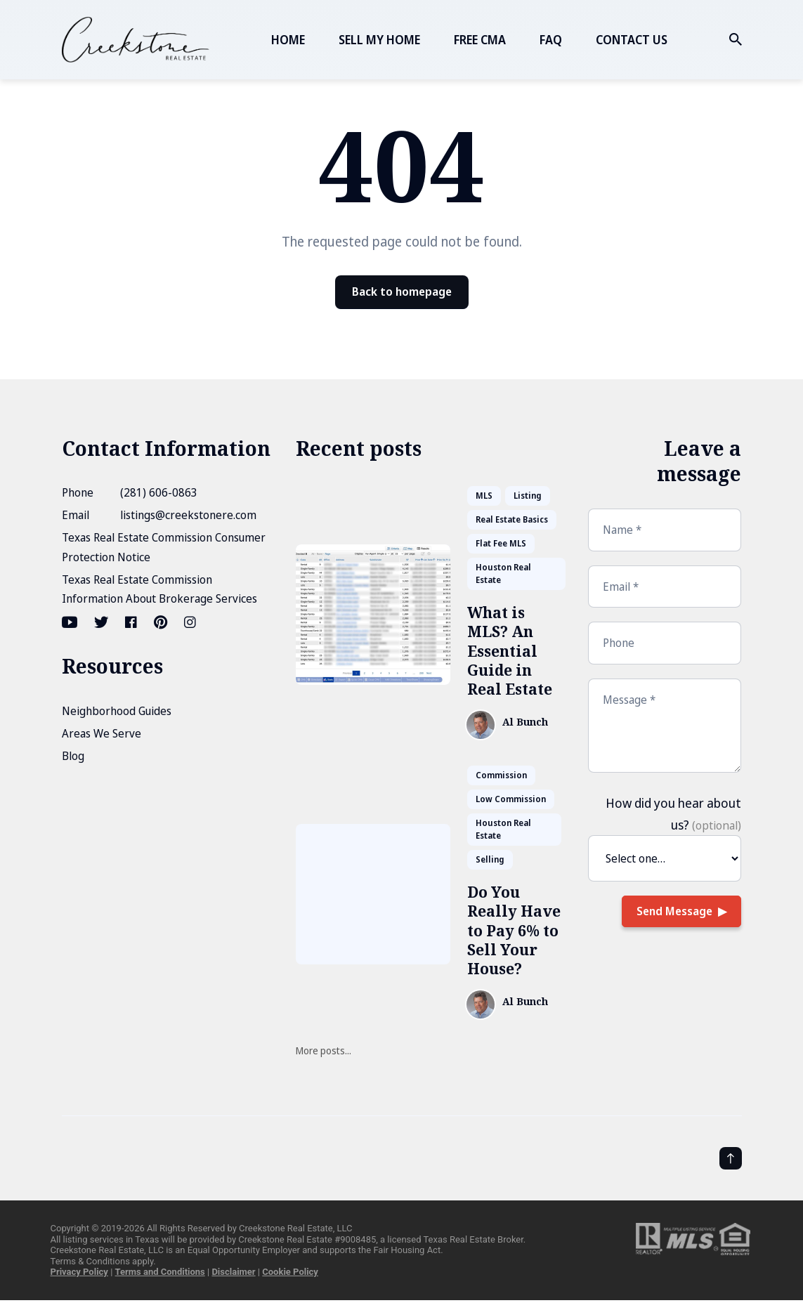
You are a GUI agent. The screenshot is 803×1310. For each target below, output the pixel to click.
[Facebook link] (131, 622)
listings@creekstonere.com (188, 515)
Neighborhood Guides (116, 711)
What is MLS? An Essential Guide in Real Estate (509, 651)
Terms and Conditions (160, 1271)
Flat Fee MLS (501, 543)
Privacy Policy (79, 1271)
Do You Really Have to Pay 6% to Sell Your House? (514, 930)
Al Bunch (525, 722)
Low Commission (511, 799)
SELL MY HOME (379, 40)
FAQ (551, 40)
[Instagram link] (190, 622)
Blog (73, 756)
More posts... (323, 1050)
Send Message (674, 911)
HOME (288, 40)
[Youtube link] (71, 622)
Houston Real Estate (503, 573)
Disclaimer (233, 1271)
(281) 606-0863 (158, 492)
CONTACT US (631, 40)
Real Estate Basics (512, 519)
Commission (501, 775)
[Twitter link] (101, 622)
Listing (528, 496)
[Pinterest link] (160, 622)
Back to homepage (402, 291)
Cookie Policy (290, 1271)
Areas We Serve (101, 733)
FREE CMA (480, 40)
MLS (484, 496)
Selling (490, 859)
